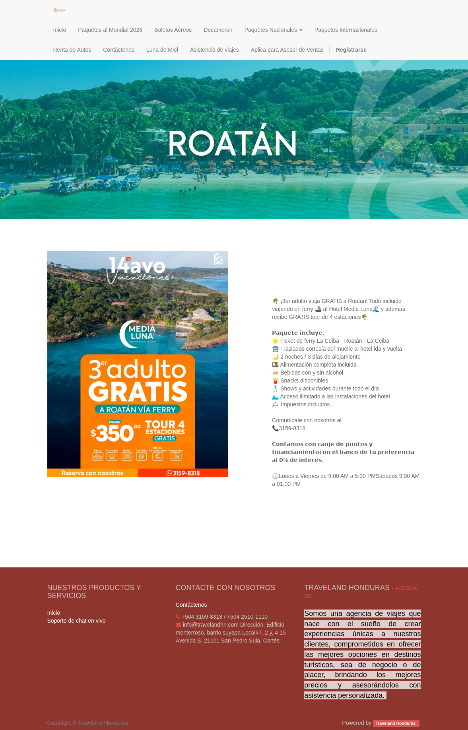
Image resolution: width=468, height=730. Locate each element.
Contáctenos (191, 605)
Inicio (53, 613)
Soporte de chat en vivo (76, 620)
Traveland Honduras (396, 723)
